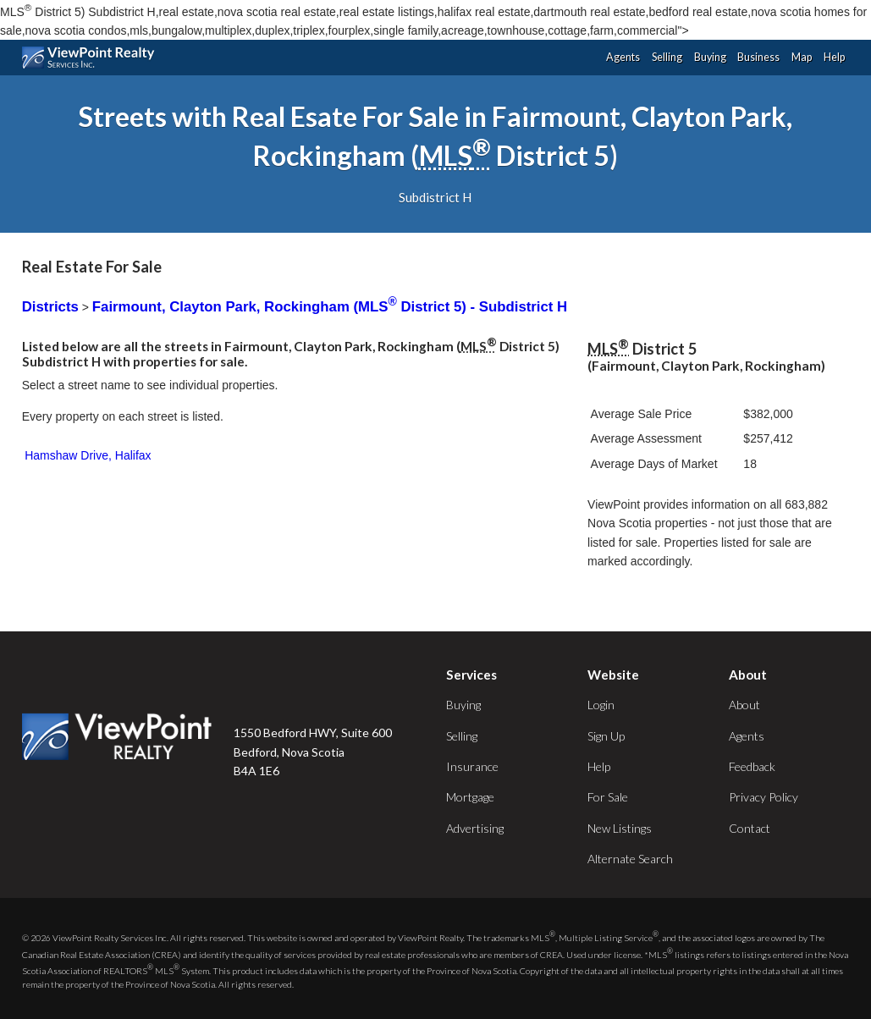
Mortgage (470, 797)
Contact (749, 828)
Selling (667, 57)
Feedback (752, 766)
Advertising (475, 828)
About (744, 704)
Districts (50, 307)
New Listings (619, 828)
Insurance (472, 766)
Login (601, 704)
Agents (623, 57)
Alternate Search (630, 858)
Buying (710, 57)
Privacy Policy (763, 797)
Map (801, 57)
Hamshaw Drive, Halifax (88, 455)
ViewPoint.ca (92, 58)
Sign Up (606, 736)
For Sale (607, 797)
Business (758, 57)
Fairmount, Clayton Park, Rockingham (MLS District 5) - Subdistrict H (329, 307)
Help (834, 57)
